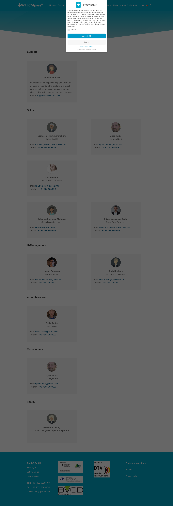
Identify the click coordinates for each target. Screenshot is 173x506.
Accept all (86, 30)
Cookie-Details (80, 44)
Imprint (94, 44)
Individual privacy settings (86, 41)
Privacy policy (88, 44)
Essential (72, 24)
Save (86, 37)
